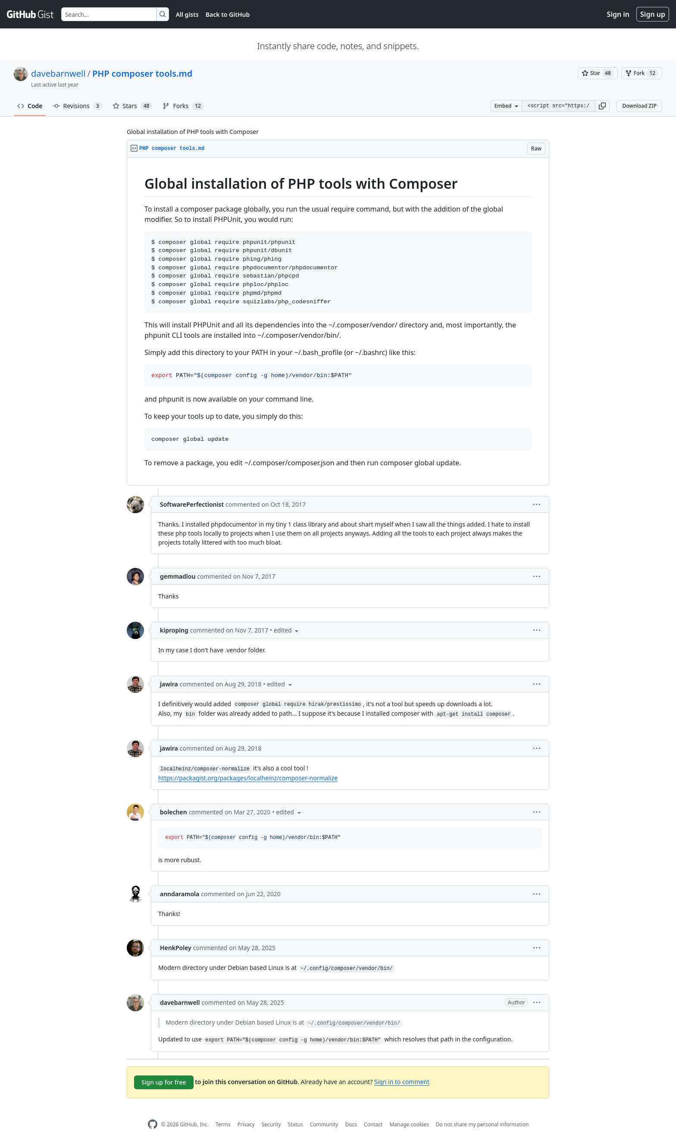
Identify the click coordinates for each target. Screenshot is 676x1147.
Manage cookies (409, 1124)
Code (30, 106)
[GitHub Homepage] (152, 1124)
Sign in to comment (401, 1082)
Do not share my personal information (482, 1124)
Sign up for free (163, 1082)
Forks (183, 106)
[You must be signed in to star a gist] (598, 73)
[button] (602, 106)
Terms (223, 1124)
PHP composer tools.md (142, 73)
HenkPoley (175, 948)
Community (324, 1124)
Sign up (652, 14)
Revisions (77, 106)
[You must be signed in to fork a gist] (641, 73)
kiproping (174, 630)
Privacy (246, 1124)
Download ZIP (639, 105)
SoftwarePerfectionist (192, 504)
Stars (133, 106)
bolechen (173, 812)
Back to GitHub (228, 14)
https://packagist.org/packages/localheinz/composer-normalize (248, 778)
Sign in (618, 14)
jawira (169, 684)
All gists (187, 14)
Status (295, 1124)
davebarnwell (58, 73)
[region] (338, 322)
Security (271, 1124)
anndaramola (179, 894)
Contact (373, 1124)
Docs (351, 1124)
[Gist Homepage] (30, 14)
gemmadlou (177, 576)
